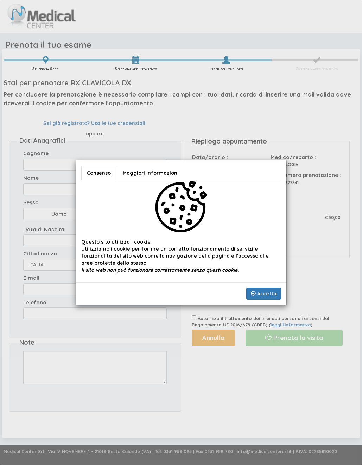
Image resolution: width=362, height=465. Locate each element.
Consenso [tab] (99, 173)
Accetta (264, 294)
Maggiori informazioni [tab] (151, 173)
